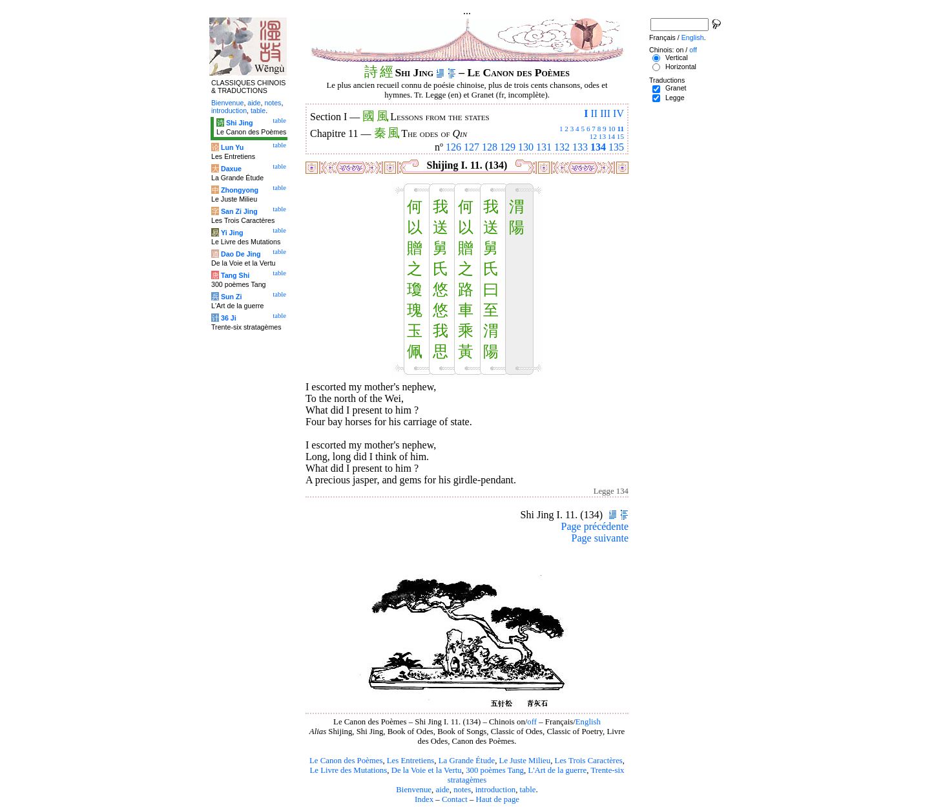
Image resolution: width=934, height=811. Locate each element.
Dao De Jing (241, 254)
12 (593, 136)
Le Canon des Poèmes (345, 760)
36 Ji (228, 318)
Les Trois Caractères (589, 760)
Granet (676, 88)
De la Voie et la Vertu (426, 770)
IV (618, 113)
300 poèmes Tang (495, 770)
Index (424, 799)
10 (611, 128)
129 (507, 147)
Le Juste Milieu (525, 760)
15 (620, 136)
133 (580, 147)
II (593, 113)
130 (526, 147)
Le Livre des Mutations (348, 770)
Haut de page (498, 799)
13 (602, 136)
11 (620, 128)
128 (489, 147)
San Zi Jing (239, 211)
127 (471, 147)
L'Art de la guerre (557, 770)
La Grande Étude (467, 760)
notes (462, 789)
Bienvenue (413, 789)
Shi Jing (239, 123)
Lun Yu (232, 147)
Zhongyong (239, 190)
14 (611, 136)
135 (616, 147)
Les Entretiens (411, 760)
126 (453, 147)
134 (598, 147)
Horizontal (680, 66)
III (605, 113)
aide (442, 789)
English (588, 721)
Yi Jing (232, 233)
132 (562, 147)
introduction (495, 789)
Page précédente (594, 526)
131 (544, 147)
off (532, 721)
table (528, 789)
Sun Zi (231, 296)
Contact (455, 799)
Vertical (676, 57)
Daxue (231, 169)
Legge (675, 97)
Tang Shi (235, 275)
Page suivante (600, 537)
